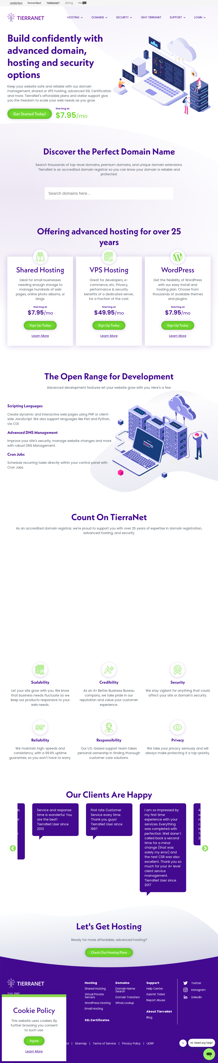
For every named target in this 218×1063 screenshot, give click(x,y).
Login (200, 17)
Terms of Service (104, 1043)
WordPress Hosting (98, 1003)
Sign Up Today (40, 325)
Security (124, 17)
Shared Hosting (95, 989)
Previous (13, 848)
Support (178, 17)
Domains (100, 17)
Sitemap (81, 1043)
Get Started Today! (29, 113)
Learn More (40, 336)
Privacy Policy (131, 1043)
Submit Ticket (155, 994)
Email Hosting (94, 1009)
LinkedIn (196, 997)
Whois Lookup (124, 1003)
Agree (34, 1041)
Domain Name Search (125, 990)
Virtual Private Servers (94, 995)
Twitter (196, 983)
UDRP (150, 1043)
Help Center (154, 989)
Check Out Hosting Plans (109, 952)
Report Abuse (155, 1000)
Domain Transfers (127, 997)
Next (205, 848)
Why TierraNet (151, 17)
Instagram (198, 990)
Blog (149, 1017)
